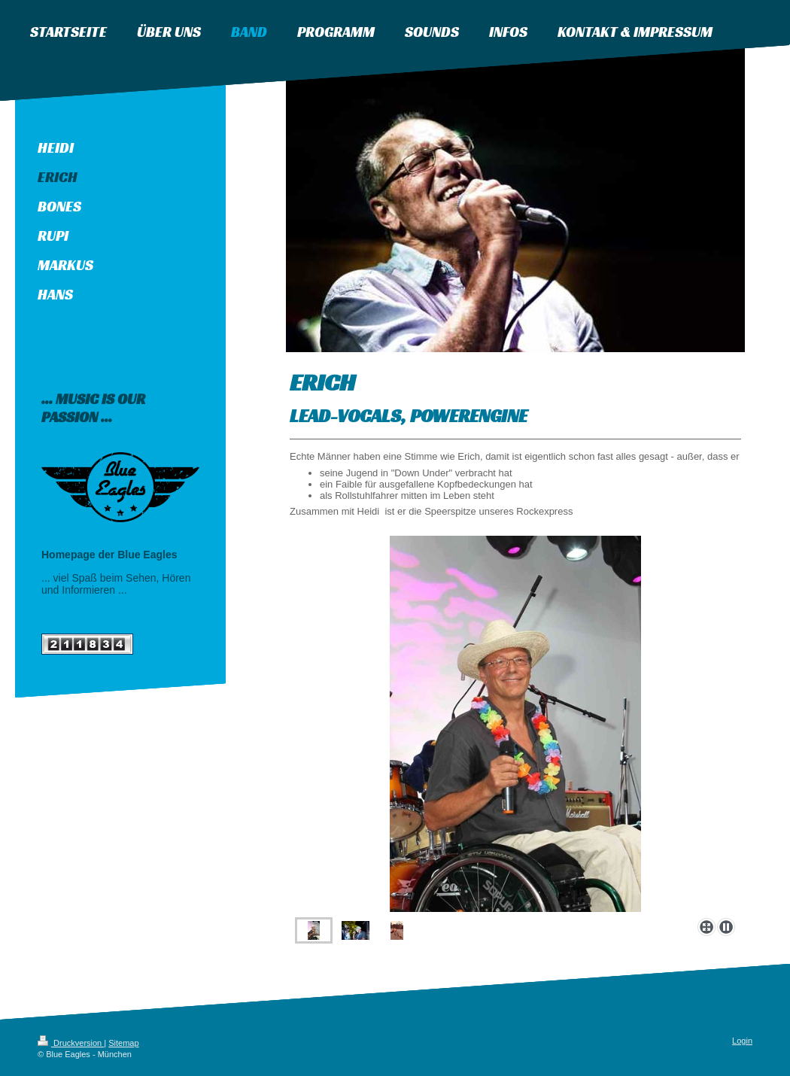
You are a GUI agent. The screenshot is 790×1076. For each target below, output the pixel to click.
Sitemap (123, 1042)
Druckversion (71, 1042)
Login (742, 1040)
